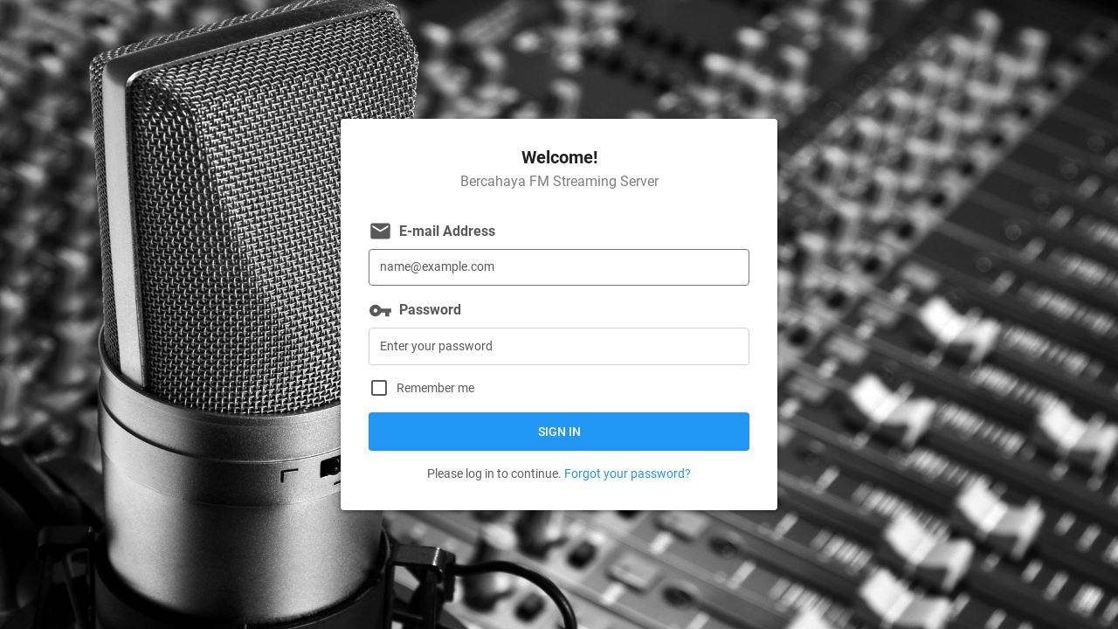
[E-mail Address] (559, 268)
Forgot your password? (627, 473)
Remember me (435, 388)
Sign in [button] (559, 432)
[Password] (559, 346)
